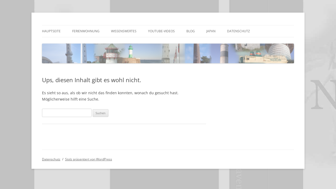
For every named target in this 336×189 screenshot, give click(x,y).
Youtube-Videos (161, 31)
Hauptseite (51, 31)
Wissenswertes (123, 31)
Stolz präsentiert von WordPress (88, 159)
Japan (211, 31)
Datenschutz (238, 31)
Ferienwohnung (85, 31)
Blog (190, 31)
